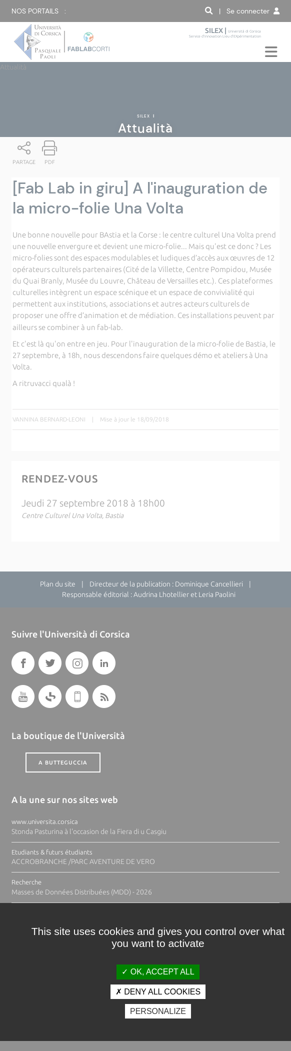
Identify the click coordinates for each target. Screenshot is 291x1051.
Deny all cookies (158, 992)
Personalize (158, 1011)
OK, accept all (158, 972)
